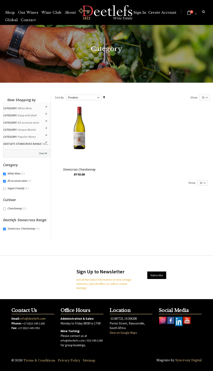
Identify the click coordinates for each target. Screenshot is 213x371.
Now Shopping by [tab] (21, 99)
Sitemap (89, 360)
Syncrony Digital (188, 360)
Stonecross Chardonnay (79, 169)
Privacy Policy (69, 360)
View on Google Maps (123, 333)
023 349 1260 (95, 340)
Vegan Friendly (18, 188)
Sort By (59, 97)
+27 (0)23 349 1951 (29, 328)
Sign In (139, 12)
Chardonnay (17, 208)
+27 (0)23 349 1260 (33, 323)
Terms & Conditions (39, 360)
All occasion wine (19, 181)
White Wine (16, 173)
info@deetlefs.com (33, 319)
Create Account (162, 12)
